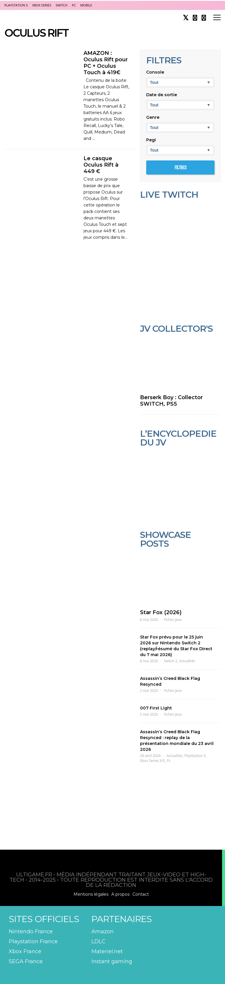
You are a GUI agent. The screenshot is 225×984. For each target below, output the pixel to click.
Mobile (86, 5)
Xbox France (25, 951)
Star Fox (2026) (161, 612)
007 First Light (156, 708)
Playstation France (33, 941)
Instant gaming (111, 961)
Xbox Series (41, 5)
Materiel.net (107, 951)
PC (74, 5)
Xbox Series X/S (152, 760)
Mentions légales (91, 894)
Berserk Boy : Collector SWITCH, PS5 (171, 400)
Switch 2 (170, 660)
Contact (140, 894)
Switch (61, 5)
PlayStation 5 (16, 5)
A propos (120, 894)
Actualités (187, 660)
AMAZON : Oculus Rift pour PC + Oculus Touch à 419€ (105, 63)
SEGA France (26, 961)
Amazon (102, 931)
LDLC (98, 941)
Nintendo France (31, 931)
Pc (169, 760)
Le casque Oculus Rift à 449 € (100, 165)
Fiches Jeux (173, 619)
